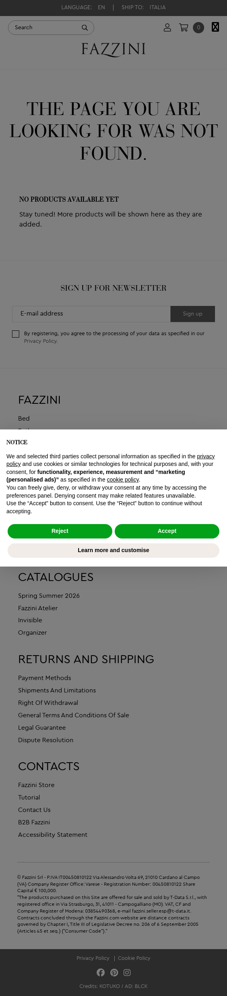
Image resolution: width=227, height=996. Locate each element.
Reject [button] (59, 531)
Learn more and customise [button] (113, 550)
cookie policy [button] (123, 479)
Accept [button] (167, 531)
